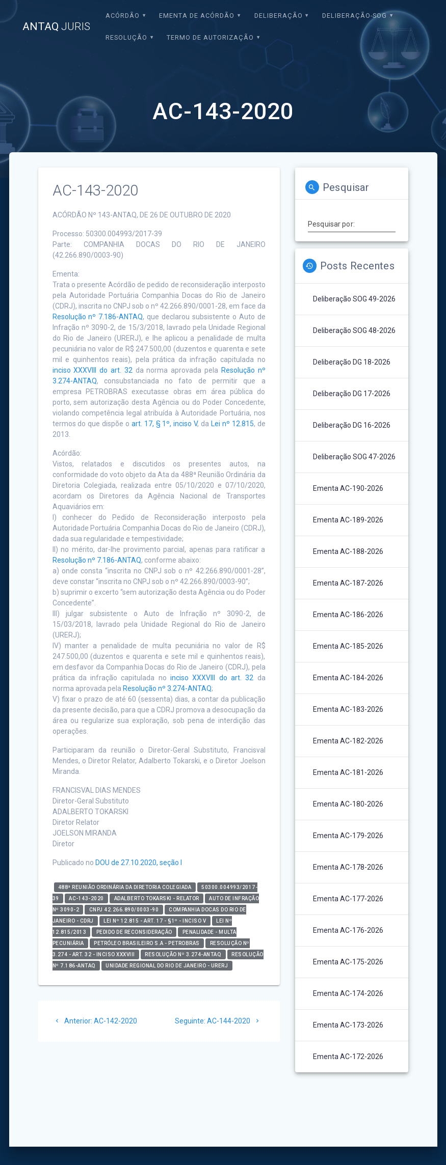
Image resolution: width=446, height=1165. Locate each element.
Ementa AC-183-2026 (348, 709)
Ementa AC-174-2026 (348, 993)
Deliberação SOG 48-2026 (354, 330)
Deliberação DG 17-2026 (351, 394)
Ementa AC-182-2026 (348, 741)
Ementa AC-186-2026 (348, 615)
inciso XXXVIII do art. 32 (93, 370)
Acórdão (123, 15)
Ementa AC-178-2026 (348, 867)
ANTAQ (56, 26)
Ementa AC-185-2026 (348, 646)
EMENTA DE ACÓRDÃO (196, 15)
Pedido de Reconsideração (134, 932)
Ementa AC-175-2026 (348, 962)
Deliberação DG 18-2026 (351, 362)
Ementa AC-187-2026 (348, 583)
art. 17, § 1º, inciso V (164, 424)
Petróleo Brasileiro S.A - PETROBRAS (147, 943)
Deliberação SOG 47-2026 (354, 457)
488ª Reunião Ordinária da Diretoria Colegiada (125, 887)
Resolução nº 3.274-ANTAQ (167, 688)
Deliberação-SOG (354, 15)
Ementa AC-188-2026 (348, 551)
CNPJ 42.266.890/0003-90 (124, 909)
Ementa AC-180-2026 (348, 804)
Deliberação (278, 15)
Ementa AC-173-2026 (348, 1025)
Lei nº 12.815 (232, 424)
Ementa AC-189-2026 (348, 520)
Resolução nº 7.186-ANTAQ (98, 317)
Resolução (126, 37)
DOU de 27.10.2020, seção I (138, 862)
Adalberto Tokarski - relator (156, 898)
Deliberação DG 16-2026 (351, 425)
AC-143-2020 (86, 898)
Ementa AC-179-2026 (348, 835)
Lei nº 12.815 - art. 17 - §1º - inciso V (154, 921)
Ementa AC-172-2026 (348, 1056)
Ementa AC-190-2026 (348, 488)
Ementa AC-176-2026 (348, 930)
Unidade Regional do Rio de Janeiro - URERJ (167, 965)
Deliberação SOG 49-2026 (354, 299)
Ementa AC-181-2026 (348, 772)
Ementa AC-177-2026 (348, 899)
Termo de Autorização (210, 37)
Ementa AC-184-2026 (348, 678)
